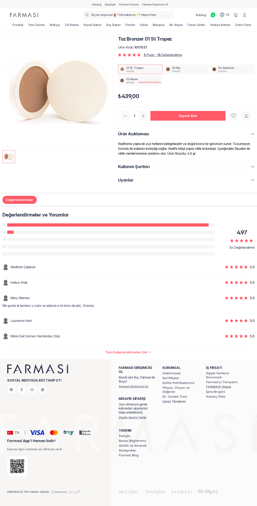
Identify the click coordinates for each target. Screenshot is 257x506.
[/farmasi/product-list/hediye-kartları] (220, 26)
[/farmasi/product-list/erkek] (144, 26)
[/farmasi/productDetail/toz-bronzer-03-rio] (186, 69)
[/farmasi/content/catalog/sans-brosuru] (215, 392)
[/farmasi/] (24, 15)
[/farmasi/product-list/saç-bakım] (113, 26)
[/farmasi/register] (110, 4)
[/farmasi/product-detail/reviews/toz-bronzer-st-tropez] (128, 352)
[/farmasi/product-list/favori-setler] (196, 26)
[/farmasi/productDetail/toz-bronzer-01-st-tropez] (140, 69)
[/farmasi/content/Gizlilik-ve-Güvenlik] (133, 446)
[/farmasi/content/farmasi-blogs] (129, 455)
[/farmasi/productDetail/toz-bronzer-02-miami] (140, 80)
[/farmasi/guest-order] (132, 417)
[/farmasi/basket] (235, 14)
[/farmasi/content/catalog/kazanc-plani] (216, 397)
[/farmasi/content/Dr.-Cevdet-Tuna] (174, 397)
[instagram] (11, 390)
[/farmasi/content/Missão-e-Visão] (180, 390)
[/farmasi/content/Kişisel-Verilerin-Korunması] (224, 375)
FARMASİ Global (218, 387)
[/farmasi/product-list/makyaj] (54, 26)
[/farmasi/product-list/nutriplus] (158, 26)
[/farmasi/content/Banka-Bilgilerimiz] (132, 441)
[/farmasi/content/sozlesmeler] (127, 451)
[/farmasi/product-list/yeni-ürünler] (36, 26)
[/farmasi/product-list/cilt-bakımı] (71, 26)
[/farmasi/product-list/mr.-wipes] (176, 26)
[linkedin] (43, 390)
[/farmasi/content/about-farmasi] (222, 382)
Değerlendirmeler (20, 200)
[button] (187, 116)
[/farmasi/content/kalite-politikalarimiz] (178, 383)
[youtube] (32, 390)
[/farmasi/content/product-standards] (170, 378)
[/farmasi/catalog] (96, 4)
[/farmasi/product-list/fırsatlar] (18, 26)
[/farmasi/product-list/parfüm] (130, 26)
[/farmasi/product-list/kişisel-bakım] (92, 26)
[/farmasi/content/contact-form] (125, 436)
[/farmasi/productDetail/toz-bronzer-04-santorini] (232, 69)
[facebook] (22, 390)
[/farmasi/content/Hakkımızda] (171, 373)
